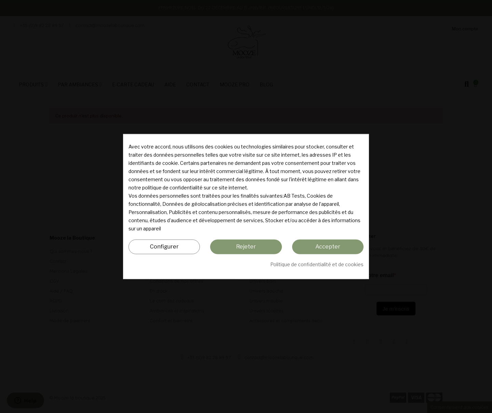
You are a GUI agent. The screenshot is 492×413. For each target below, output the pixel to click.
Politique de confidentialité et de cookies (317, 264)
